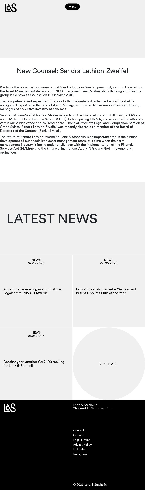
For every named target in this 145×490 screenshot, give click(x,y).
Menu (72, 7)
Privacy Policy (82, 444)
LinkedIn (79, 449)
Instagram (80, 454)
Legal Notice (81, 440)
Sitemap (78, 435)
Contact (78, 430)
